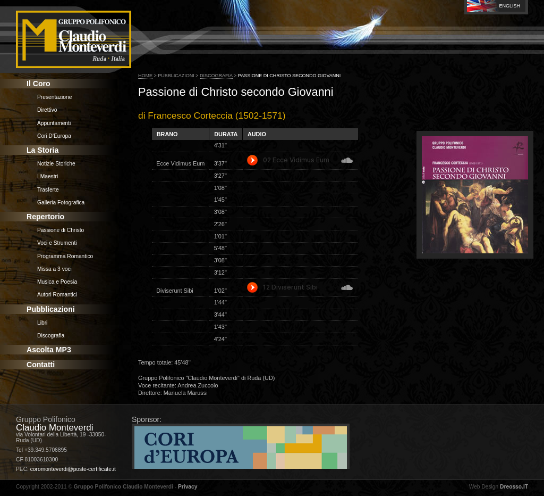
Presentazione (54, 97)
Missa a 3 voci (54, 269)
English (509, 6)
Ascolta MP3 (49, 349)
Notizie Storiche (56, 164)
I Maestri (47, 176)
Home (145, 75)
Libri (42, 323)
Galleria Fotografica (60, 202)
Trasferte (48, 190)
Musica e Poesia (57, 282)
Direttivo (47, 110)
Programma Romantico (65, 256)
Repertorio (45, 216)
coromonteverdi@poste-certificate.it (73, 469)
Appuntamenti (54, 123)
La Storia (42, 150)
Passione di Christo (60, 230)
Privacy (187, 487)
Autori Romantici (57, 294)
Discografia (50, 335)
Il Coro (38, 83)
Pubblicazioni (51, 309)
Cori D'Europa (54, 136)
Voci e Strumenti (57, 243)
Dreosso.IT (514, 487)
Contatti (41, 364)
